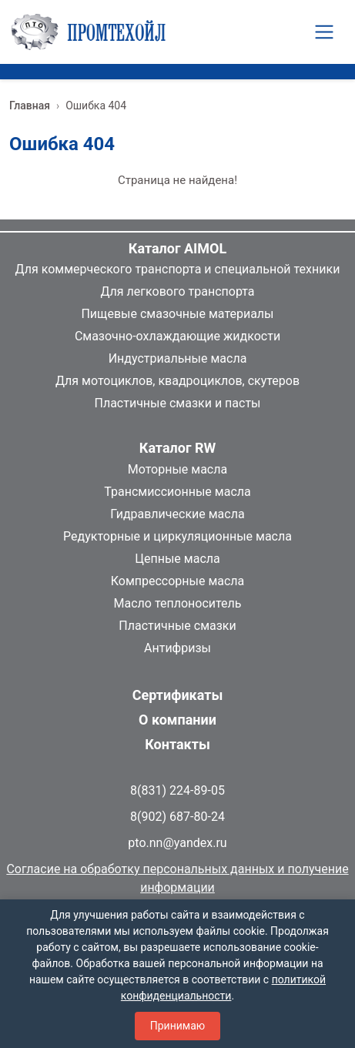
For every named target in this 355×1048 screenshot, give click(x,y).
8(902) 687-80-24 (177, 816)
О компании (177, 720)
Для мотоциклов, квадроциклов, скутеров (177, 380)
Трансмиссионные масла (177, 491)
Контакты (177, 744)
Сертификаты (177, 695)
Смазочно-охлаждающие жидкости (177, 336)
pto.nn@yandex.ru (177, 842)
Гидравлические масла (177, 514)
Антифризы (177, 648)
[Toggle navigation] (324, 32)
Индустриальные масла (178, 358)
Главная (29, 105)
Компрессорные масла (178, 581)
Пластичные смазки (177, 625)
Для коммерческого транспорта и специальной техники (177, 269)
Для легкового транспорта (177, 291)
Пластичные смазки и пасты (177, 403)
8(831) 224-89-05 (177, 790)
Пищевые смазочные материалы (177, 313)
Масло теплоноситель (177, 603)
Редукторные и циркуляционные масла (177, 536)
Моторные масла (177, 469)
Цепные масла (177, 558)
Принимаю (178, 1026)
